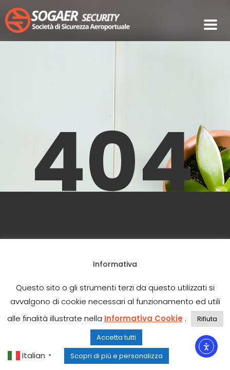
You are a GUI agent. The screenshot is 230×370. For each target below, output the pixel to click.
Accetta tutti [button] (116, 337)
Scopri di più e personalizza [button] (116, 356)
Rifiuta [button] (207, 319)
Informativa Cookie (143, 318)
